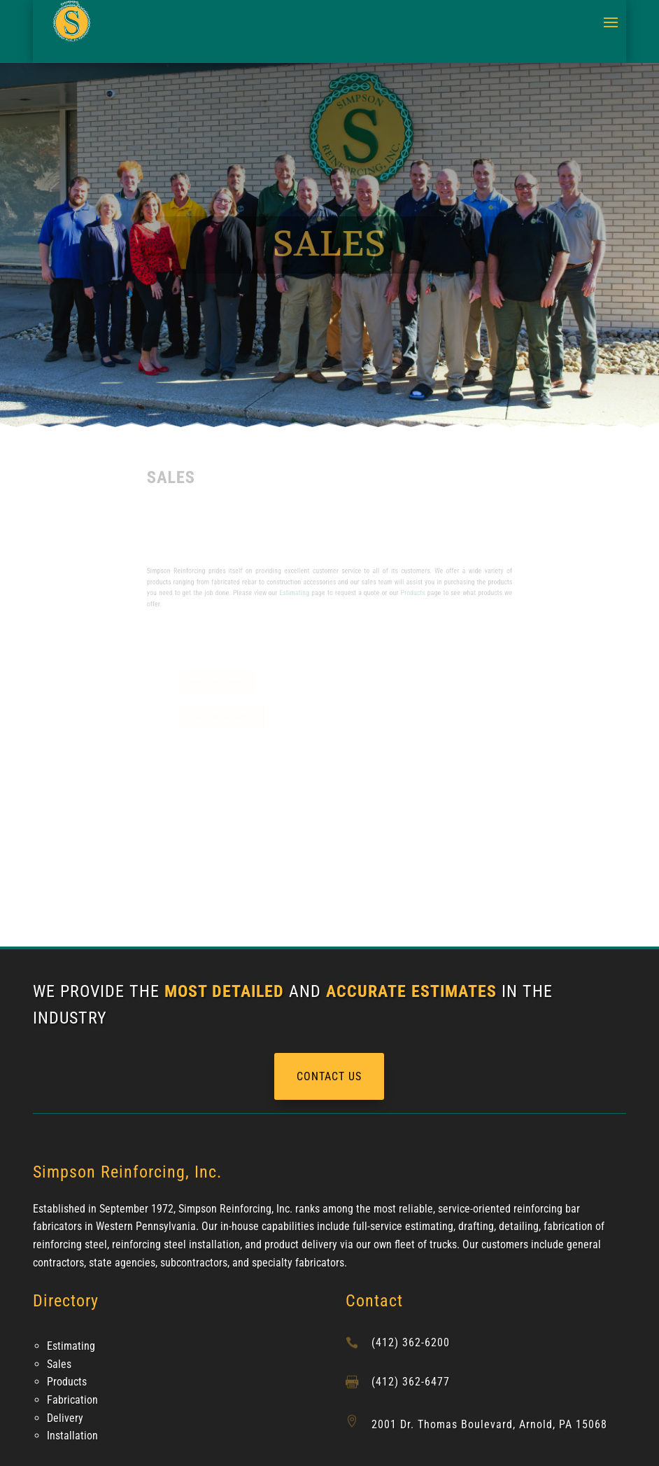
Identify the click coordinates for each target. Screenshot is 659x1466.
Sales (59, 1364)
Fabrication (72, 1399)
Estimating (299, 592)
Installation (72, 1435)
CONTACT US (329, 1076)
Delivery (65, 1418)
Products (401, 592)
